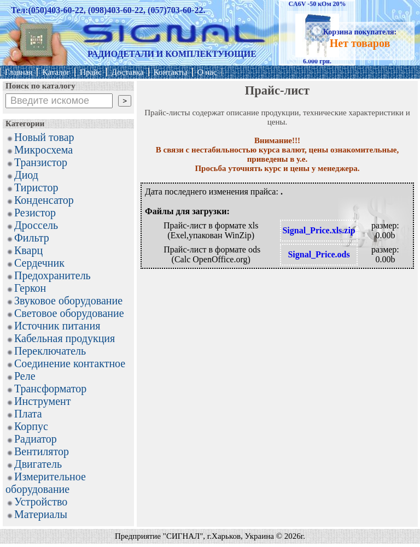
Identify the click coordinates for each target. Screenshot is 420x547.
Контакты (171, 72)
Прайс (91, 72)
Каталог (56, 72)
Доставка (128, 72)
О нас (207, 72)
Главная (18, 72)
